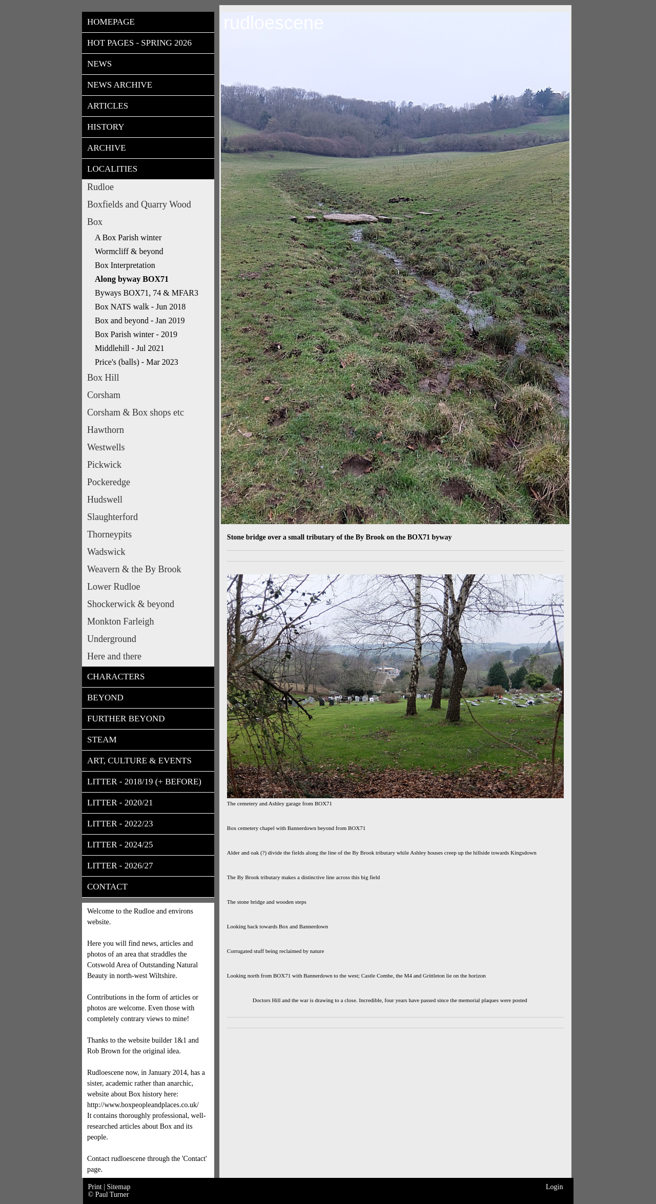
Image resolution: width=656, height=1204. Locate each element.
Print (96, 1187)
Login (554, 1187)
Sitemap (119, 1187)
